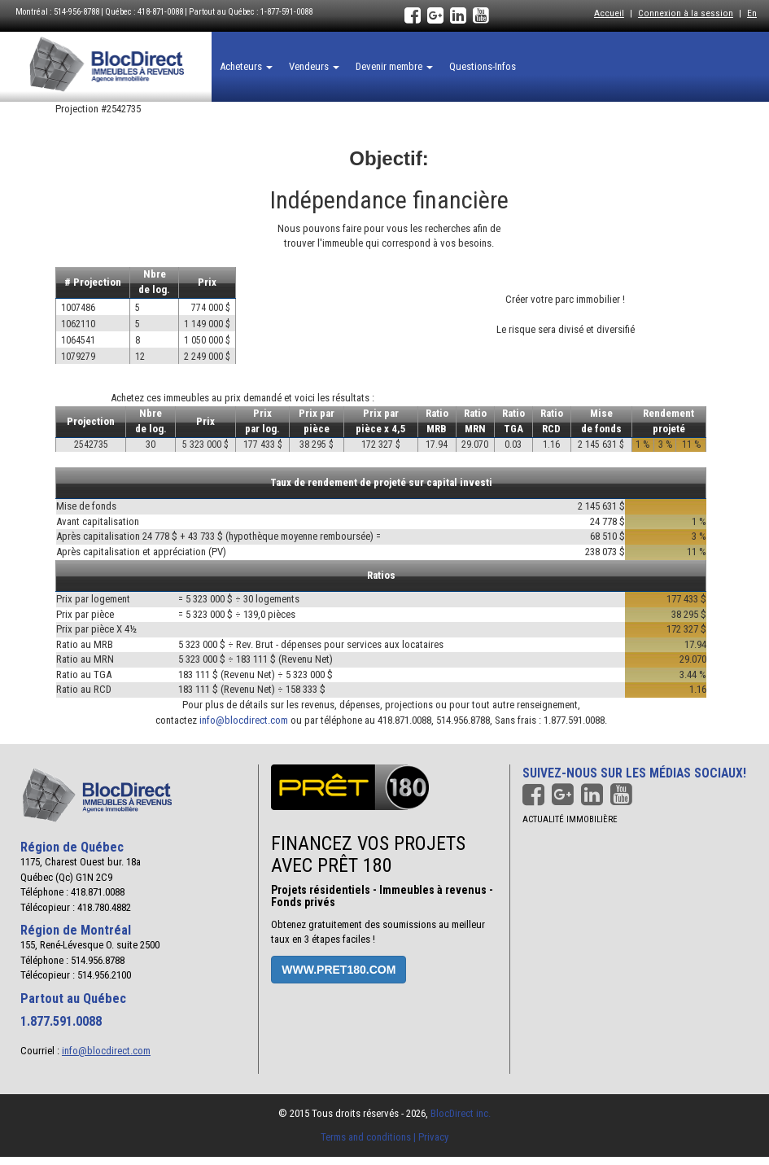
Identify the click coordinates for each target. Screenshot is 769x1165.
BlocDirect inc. (460, 1113)
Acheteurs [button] (246, 66)
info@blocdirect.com (243, 720)
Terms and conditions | (369, 1137)
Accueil (609, 13)
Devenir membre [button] (394, 66)
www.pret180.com (338, 969)
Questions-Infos (482, 66)
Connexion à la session (685, 13)
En (752, 13)
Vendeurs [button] (314, 66)
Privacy (433, 1137)
